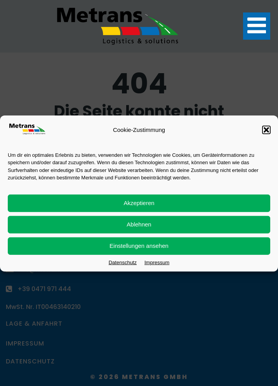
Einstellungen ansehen (139, 249)
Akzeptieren (138, 207)
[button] (266, 134)
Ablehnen (139, 228)
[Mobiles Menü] (256, 26)
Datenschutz (123, 266)
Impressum (156, 266)
